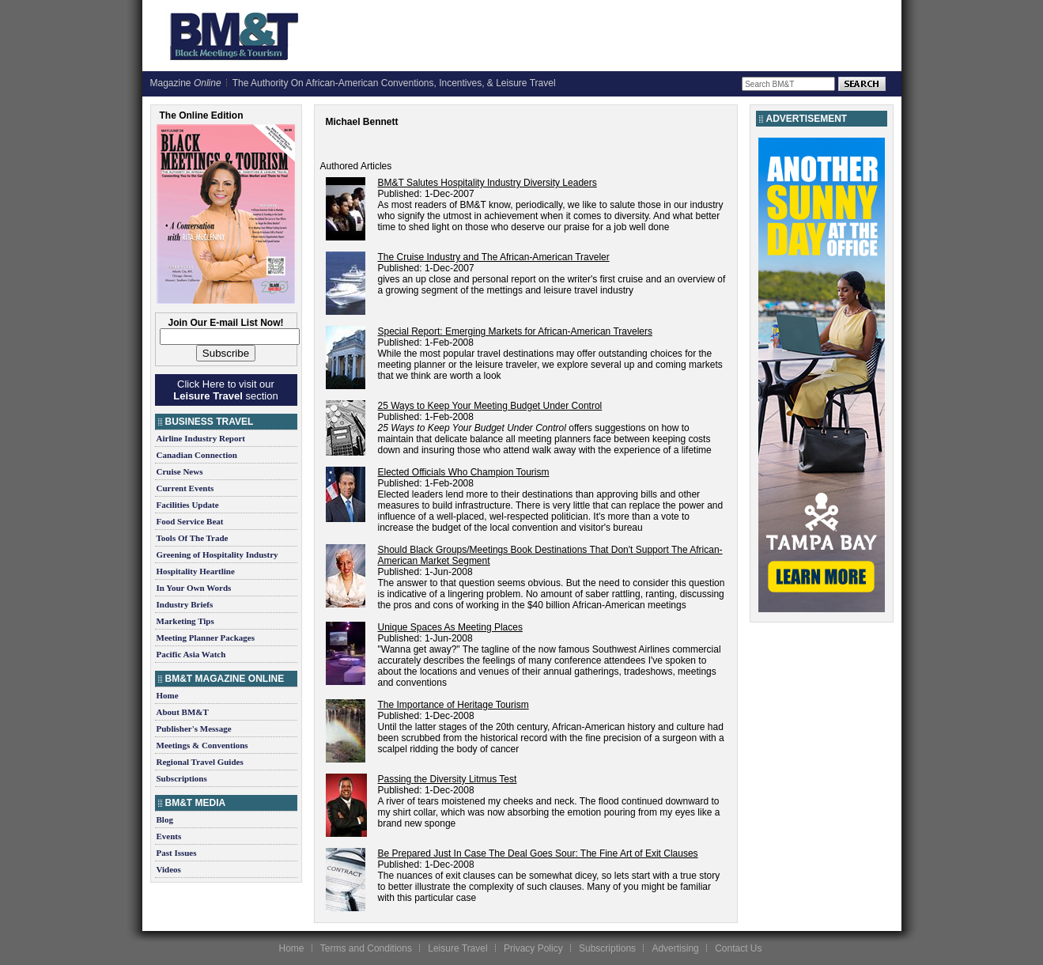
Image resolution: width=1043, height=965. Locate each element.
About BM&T (183, 712)
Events (169, 836)
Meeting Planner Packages (206, 637)
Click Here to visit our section (225, 390)
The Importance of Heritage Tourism (453, 704)
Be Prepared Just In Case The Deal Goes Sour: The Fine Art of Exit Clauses (538, 853)
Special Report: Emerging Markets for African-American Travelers (515, 331)
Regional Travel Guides (200, 761)
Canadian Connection (197, 455)
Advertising (675, 948)
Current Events (185, 488)
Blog (165, 819)
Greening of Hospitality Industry (217, 554)
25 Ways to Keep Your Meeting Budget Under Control (490, 405)
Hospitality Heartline (196, 571)
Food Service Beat (190, 521)
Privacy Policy (533, 948)
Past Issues (177, 852)
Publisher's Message (194, 728)
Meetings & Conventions (202, 745)
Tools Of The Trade (193, 538)
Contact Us (738, 948)
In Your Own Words (194, 587)
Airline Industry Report (201, 438)
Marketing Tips (185, 621)
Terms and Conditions (366, 948)
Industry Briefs (185, 604)
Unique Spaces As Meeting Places (450, 627)
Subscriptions (182, 778)
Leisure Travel (457, 948)
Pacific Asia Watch (191, 654)
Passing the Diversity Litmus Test (447, 779)
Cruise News (180, 471)
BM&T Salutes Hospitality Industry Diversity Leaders (487, 182)
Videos (169, 869)
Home (168, 695)
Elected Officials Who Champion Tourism (464, 472)
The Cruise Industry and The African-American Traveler (494, 257)
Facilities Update (188, 504)
